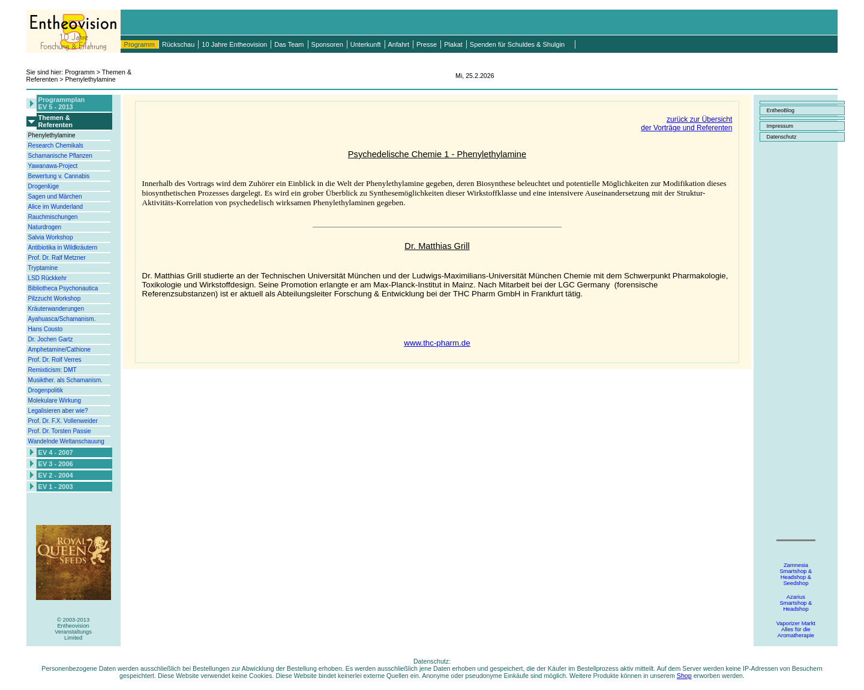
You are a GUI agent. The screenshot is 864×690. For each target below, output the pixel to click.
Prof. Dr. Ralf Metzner (57, 257)
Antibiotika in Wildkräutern (63, 247)
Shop (684, 675)
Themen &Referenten (55, 121)
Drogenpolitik (45, 390)
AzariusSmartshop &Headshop (795, 603)
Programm (139, 44)
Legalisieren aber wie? (58, 410)
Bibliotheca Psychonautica (63, 288)
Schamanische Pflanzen (60, 155)
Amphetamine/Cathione (59, 349)
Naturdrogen (45, 227)
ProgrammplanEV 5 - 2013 (61, 103)
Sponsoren (327, 44)
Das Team (289, 44)
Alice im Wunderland (55, 206)
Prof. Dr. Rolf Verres (55, 359)
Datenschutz (781, 137)
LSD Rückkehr (47, 278)
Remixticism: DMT (52, 370)
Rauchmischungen (53, 217)
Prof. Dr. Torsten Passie (59, 431)
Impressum (779, 126)
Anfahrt (398, 44)
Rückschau (178, 44)
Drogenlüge (43, 186)
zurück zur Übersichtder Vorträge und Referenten (686, 123)
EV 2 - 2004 (55, 475)
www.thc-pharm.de (437, 342)
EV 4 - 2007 (55, 452)
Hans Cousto (45, 329)
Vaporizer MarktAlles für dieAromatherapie (795, 629)
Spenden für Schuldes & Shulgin (517, 44)
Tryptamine (43, 268)
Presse (426, 44)
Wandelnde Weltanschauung (66, 441)
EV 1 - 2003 (55, 486)
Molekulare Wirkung (54, 400)
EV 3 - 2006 (55, 463)
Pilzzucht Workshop (54, 298)
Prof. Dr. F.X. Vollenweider (63, 421)
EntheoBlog (780, 110)
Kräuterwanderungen (56, 308)
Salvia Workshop (50, 237)
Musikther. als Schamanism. (65, 380)
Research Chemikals (55, 145)
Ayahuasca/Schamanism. (62, 319)
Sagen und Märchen (55, 196)
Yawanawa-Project (53, 166)
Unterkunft (365, 44)
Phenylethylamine (52, 135)
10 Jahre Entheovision (234, 44)
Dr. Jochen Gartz (50, 339)
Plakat (453, 44)
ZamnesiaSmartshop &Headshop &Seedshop (795, 574)
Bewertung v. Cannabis (59, 176)
